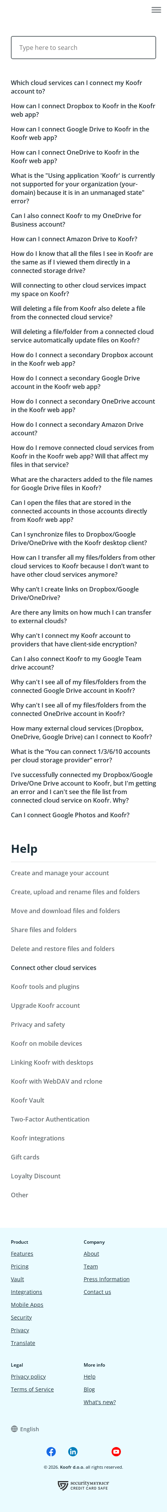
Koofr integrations (38, 1138)
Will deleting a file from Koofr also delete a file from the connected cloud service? (78, 312)
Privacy (20, 1330)
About (91, 1253)
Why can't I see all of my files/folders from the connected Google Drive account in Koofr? (78, 686)
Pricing (20, 1266)
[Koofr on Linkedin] (72, 1451)
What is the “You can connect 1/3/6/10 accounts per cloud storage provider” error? (80, 755)
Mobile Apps (27, 1304)
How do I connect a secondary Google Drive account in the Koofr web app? (75, 382)
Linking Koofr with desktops (52, 1062)
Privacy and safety (38, 1024)
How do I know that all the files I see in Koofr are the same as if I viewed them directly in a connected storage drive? (82, 262)
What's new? (100, 1402)
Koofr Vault (27, 1100)
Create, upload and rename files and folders (75, 892)
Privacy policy (28, 1376)
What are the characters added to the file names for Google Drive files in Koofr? (82, 483)
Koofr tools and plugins (45, 986)
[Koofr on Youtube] (116, 1451)
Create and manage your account (60, 873)
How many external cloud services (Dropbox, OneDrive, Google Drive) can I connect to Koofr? (81, 732)
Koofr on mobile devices (46, 1043)
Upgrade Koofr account (45, 1005)
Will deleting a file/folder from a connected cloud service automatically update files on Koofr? (82, 335)
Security (21, 1317)
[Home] (29, 11)
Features (22, 1253)
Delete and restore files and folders (63, 948)
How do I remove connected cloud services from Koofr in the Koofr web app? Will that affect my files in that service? (82, 456)
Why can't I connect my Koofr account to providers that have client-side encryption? (74, 639)
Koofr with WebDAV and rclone (56, 1081)
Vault (17, 1279)
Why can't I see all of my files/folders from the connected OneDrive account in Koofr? (78, 709)
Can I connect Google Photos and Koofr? (70, 815)
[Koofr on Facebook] (51, 1451)
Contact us (97, 1292)
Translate (23, 1343)
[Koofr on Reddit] (94, 1451)
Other (19, 1195)
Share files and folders (44, 930)
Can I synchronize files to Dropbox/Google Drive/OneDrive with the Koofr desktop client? (79, 538)
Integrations (26, 1292)
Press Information (107, 1279)
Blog (89, 1389)
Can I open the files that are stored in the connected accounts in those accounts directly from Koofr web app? (79, 511)
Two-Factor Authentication (50, 1119)
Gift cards (25, 1157)
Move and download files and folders (65, 911)
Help (24, 848)
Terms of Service (32, 1389)
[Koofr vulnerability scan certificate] (83, 1485)
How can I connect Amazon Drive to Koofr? (74, 239)
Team (91, 1266)
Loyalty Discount (35, 1176)
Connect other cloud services (53, 967)
